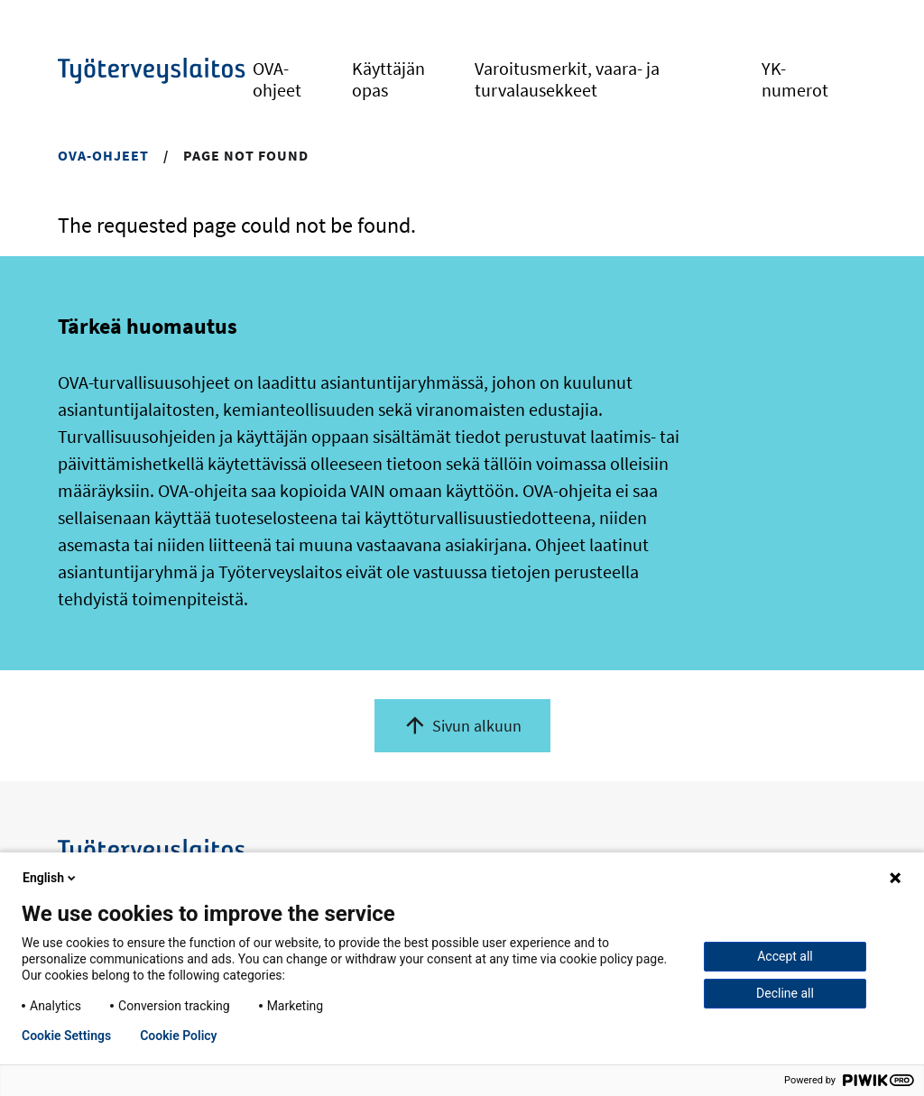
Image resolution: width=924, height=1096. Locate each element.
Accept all (785, 956)
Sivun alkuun (477, 725)
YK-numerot (795, 79)
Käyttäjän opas (388, 79)
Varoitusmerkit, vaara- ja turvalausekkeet (567, 79)
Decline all (785, 993)
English (51, 877)
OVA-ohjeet (277, 79)
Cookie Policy (178, 1035)
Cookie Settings (66, 1035)
